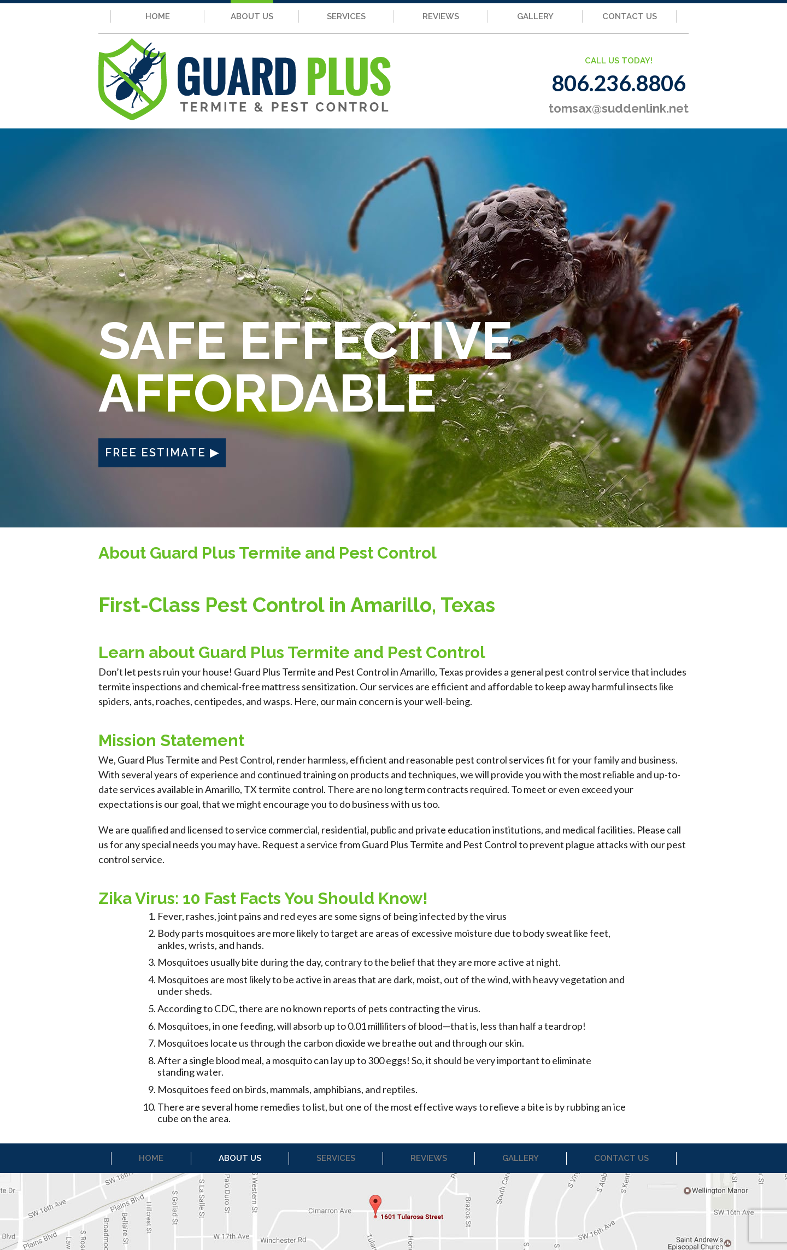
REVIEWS (440, 16)
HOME (157, 16)
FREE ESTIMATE (155, 452)
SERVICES (346, 16)
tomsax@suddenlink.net (619, 108)
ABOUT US (252, 16)
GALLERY (535, 16)
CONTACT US (629, 16)
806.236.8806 (618, 83)
